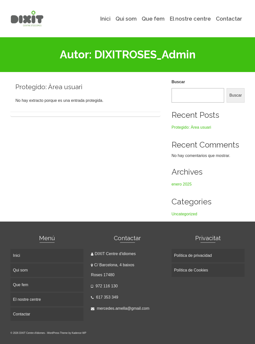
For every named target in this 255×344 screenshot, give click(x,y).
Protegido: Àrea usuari (191, 127)
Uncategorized (184, 214)
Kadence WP (79, 333)
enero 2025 (182, 184)
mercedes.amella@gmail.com (120, 308)
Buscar (178, 82)
